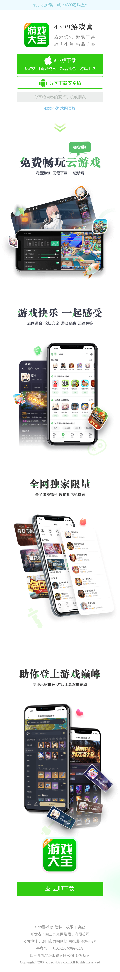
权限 (69, 927)
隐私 (58, 927)
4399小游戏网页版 (60, 108)
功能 (81, 927)
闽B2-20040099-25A (67, 948)
